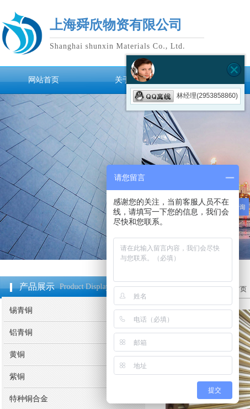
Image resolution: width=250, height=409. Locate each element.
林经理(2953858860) (185, 95)
